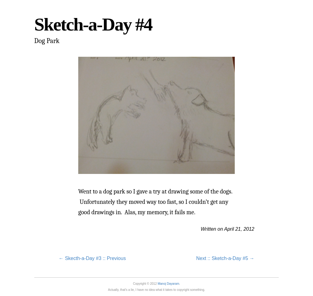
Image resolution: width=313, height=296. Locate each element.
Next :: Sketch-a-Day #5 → (225, 258)
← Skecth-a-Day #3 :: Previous (92, 258)
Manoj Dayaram (168, 283)
